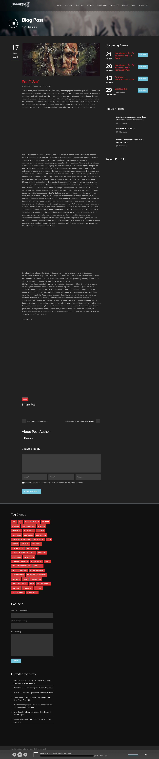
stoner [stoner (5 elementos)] (38, 591)
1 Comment (123, 123)
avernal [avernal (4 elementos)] (41, 529)
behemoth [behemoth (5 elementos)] (16, 533)
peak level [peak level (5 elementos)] (16, 582)
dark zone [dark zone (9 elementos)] (16, 538)
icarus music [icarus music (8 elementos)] (36, 564)
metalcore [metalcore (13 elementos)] (38, 569)
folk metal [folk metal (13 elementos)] (36, 547)
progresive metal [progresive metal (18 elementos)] (19, 586)
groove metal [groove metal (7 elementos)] (32, 551)
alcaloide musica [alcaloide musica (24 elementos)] (32, 525)
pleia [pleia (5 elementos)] (25, 582)
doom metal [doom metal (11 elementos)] (38, 542)
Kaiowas (27, 86)
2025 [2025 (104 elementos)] (13, 525)
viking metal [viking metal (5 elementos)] (32, 595)
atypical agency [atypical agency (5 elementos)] (28, 529)
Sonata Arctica (121, 89)
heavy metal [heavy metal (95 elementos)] (29, 560)
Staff (134, 5)
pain (25, 399)
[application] (79, 754)
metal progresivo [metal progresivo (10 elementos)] (19, 573)
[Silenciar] (126, 755)
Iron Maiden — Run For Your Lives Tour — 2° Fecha (124, 56)
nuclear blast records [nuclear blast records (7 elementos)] (36, 578)
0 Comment (123, 132)
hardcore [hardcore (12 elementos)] (42, 555)
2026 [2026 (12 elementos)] (20, 525)
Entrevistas (114, 5)
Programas (79, 5)
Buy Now (142, 55)
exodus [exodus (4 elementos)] (15, 547)
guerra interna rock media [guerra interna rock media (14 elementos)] (23, 555)
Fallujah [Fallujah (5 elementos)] (24, 547)
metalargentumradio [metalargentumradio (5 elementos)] (21, 569)
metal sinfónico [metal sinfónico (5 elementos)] (36, 573)
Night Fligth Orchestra (125, 128)
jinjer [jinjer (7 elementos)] (47, 564)
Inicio (59, 5)
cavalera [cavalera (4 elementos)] (40, 533)
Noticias (68, 5)
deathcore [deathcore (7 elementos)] (28, 538)
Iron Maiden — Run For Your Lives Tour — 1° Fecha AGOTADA (124, 67)
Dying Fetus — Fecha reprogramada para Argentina (33, 694)
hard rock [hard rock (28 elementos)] (16, 560)
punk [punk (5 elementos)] (32, 586)
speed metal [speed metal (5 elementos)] (27, 591)
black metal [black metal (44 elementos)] (28, 533)
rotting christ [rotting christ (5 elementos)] (43, 586)
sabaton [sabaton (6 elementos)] (15, 591)
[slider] (67, 756)
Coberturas (101, 5)
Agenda (90, 5)
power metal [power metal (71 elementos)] (36, 582)
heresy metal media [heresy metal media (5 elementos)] (20, 564)
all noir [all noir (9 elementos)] (45, 525)
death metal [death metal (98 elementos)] (41, 538)
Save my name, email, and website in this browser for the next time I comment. (53, 485)
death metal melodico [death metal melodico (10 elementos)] (21, 542)
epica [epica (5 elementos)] (49, 542)
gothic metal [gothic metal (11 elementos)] (17, 551)
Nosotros (143, 5)
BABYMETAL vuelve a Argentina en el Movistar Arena (33, 699)
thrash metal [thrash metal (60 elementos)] (18, 595)
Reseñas (125, 5)
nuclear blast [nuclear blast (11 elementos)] (18, 578)
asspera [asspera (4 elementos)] (15, 529)
